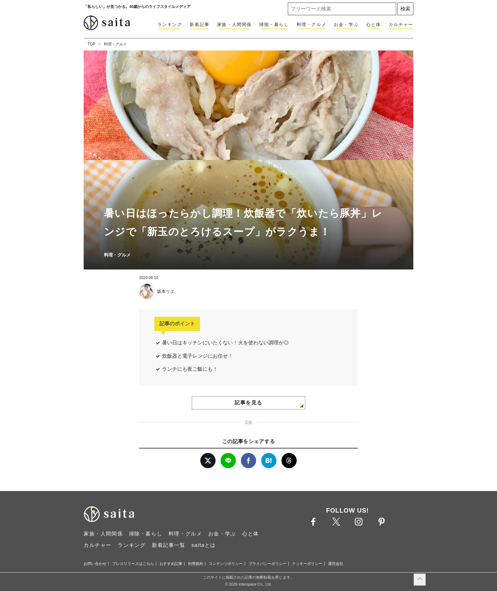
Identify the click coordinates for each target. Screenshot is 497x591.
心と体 (373, 24)
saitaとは (203, 545)
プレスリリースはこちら (133, 563)
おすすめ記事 (170, 563)
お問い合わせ (95, 563)
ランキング (169, 24)
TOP (91, 44)
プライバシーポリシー (267, 563)
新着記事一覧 (168, 545)
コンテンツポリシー (226, 563)
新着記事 (199, 24)
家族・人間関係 (234, 24)
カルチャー (401, 24)
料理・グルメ (311, 24)
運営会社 (335, 563)
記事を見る (248, 402)
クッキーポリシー (307, 563)
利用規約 (195, 563)
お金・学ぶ (346, 24)
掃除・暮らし (274, 24)
